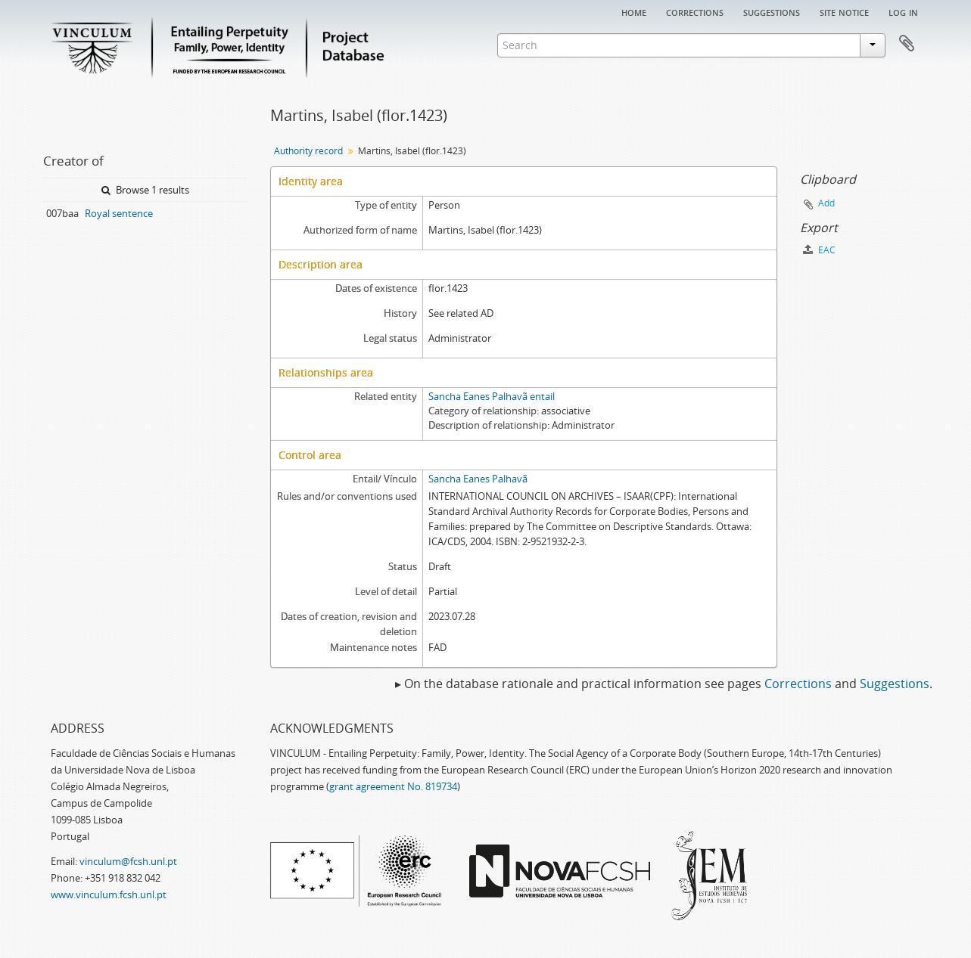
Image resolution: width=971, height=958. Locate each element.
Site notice (844, 11)
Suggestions (771, 11)
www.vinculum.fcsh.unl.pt (109, 894)
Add (826, 203)
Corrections (695, 11)
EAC (819, 249)
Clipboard (907, 44)
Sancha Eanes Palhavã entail (491, 396)
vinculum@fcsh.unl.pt (128, 861)
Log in (903, 11)
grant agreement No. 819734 (393, 786)
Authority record (308, 150)
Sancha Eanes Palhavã (478, 478)
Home (633, 11)
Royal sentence (119, 213)
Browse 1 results (145, 190)
